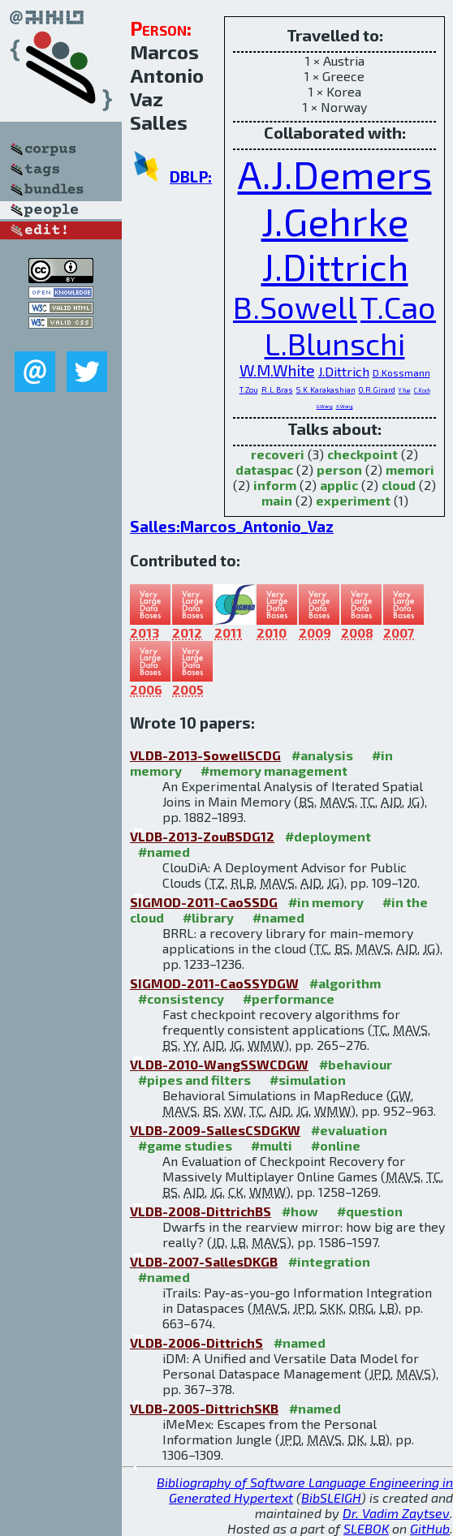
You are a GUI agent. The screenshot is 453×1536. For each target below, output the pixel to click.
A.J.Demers (335, 173)
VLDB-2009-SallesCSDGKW (215, 1130)
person (339, 469)
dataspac (264, 469)
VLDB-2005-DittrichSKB (204, 1408)
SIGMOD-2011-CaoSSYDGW (214, 983)
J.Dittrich (334, 266)
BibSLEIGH (331, 1497)
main (276, 500)
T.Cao (398, 306)
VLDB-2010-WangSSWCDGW (219, 1064)
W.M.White (277, 370)
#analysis (322, 755)
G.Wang (325, 406)
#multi (271, 1145)
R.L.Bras (277, 389)
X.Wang (344, 406)
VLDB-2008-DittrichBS (200, 1211)
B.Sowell (295, 306)
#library (208, 917)
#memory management (274, 770)
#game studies (185, 1145)
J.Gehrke (334, 220)
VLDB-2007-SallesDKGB (204, 1261)
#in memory (326, 902)
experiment (353, 500)
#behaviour (355, 1064)
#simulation (308, 1079)
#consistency (181, 998)
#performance (288, 998)
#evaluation (349, 1130)
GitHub (430, 1528)
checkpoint (362, 454)
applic (339, 485)
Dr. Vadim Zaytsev (396, 1513)
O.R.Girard (377, 389)
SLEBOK (366, 1528)
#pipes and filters (194, 1079)
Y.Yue (405, 390)
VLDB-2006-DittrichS (196, 1342)
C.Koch (422, 390)
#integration (329, 1261)
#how (300, 1211)
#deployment (328, 836)
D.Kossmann (401, 372)
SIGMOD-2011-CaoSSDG (204, 902)
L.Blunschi (335, 343)
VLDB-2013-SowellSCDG (205, 755)
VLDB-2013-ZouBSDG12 (202, 836)
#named (164, 851)
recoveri (277, 454)
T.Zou (248, 389)
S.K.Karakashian (326, 389)
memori (410, 469)
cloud (399, 485)
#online (335, 1145)
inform (274, 485)
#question (370, 1211)
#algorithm (345, 983)
